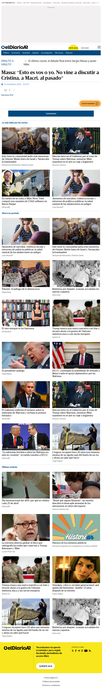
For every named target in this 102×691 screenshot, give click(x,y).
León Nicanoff (57, 207)
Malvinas (19, 3)
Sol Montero (6, 332)
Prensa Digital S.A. (51, 678)
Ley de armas (56, 3)
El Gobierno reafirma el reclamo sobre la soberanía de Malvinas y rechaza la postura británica (24, 413)
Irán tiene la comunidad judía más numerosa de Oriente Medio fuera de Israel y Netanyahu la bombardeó (25, 159)
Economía (16, 53)
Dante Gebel (86, 3)
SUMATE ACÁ (45, 666)
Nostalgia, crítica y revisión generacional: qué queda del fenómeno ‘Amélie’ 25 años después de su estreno (75, 588)
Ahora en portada (10, 213)
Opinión (35, 53)
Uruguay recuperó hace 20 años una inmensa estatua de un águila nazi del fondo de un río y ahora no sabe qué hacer (76, 455)
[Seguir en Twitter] (73, 651)
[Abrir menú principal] (99, 47)
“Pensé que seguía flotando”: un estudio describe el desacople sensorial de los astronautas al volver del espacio (72, 503)
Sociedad (26, 53)
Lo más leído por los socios (15, 122)
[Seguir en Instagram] (82, 651)
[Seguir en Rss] (90, 651)
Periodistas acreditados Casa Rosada (71, 3)
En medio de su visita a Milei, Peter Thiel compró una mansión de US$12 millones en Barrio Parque (24, 201)
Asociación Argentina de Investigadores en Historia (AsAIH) (74, 546)
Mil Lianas (59, 53)
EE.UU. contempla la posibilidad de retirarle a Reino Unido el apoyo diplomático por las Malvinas (76, 373)
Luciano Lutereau (96, 3)
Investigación (46, 53)
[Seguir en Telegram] (79, 651)
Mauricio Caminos (59, 165)
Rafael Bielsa (7, 374)
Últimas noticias (9, 467)
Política (6, 53)
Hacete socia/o (73, 48)
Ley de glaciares (47, 3)
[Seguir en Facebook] (75, 651)
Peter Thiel (26, 3)
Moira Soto (56, 295)
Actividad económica (36, 3)
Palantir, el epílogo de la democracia (21, 289)
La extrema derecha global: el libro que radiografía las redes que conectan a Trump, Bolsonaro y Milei (24, 546)
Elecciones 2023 (7, 95)
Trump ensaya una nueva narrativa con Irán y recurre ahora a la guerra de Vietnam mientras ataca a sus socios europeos (76, 331)
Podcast (69, 53)
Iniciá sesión (85, 48)
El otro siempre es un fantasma (18, 328)
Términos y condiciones (51, 685)
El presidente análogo (13, 370)
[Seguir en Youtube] (86, 651)
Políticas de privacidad (51, 681)
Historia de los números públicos (69, 543)
